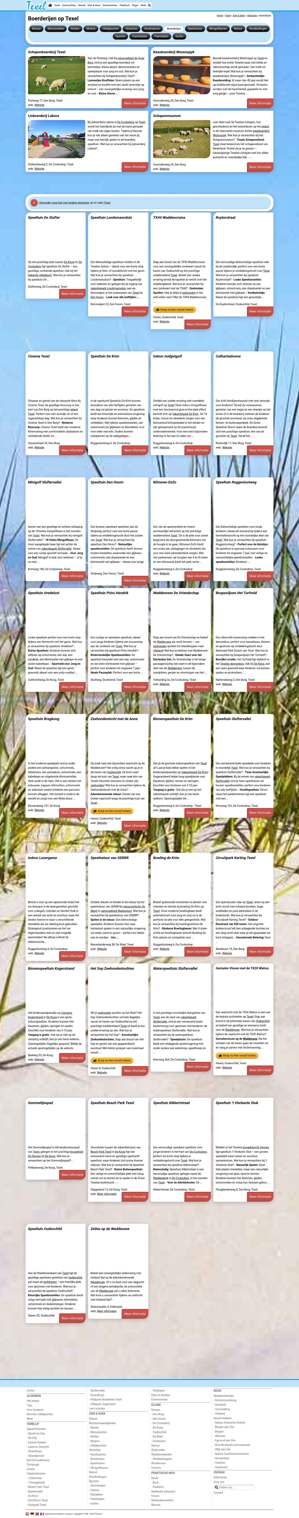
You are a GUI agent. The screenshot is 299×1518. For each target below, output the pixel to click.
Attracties (131, 28)
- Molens (94, 1441)
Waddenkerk (160, 1178)
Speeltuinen (195, 28)
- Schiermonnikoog (225, 1400)
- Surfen (93, 1503)
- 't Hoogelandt (35, 1482)
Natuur (238, 28)
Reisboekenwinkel (162, 1500)
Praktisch (125, 5)
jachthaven (50, 1282)
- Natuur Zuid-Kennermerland (231, 1454)
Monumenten (56, 28)
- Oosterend (158, 1441)
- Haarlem (219, 1462)
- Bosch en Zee (36, 1433)
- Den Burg (157, 1414)
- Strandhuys (34, 1451)
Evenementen (110, 5)
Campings (33, 1464)
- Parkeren (157, 1487)
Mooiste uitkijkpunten (40, 1414)
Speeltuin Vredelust (43, 593)
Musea (36, 28)
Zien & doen (94, 5)
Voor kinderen (35, 1410)
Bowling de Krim (166, 858)
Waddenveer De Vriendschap (176, 593)
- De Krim (32, 1496)
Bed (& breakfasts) (38, 1460)
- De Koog (157, 1427)
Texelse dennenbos (232, 663)
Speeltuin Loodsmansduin (111, 217)
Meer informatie (135, 103)
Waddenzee (164, 642)
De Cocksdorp (125, 122)
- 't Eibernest (34, 1478)
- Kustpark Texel (36, 1505)
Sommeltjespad (40, 1103)
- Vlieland (219, 1413)
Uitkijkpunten (110, 28)
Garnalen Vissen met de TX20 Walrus (242, 968)
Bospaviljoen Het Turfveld (236, 593)
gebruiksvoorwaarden (55, 1514)
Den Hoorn (97, 297)
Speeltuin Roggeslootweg (236, 482)
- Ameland (220, 1404)
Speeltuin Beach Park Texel (112, 1103)
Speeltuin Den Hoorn (107, 482)
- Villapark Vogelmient (102, 1404)
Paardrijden (161, 36)
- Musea (94, 1427)
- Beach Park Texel (38, 1487)
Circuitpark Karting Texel (235, 858)
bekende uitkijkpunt (40, 275)
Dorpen (155, 1410)
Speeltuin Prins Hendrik (109, 593)
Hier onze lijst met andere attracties (64, 202)
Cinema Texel (39, 356)
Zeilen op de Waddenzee (110, 1229)
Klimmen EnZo (164, 482)
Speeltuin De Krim (105, 356)
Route (154, 1478)
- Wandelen (96, 1494)
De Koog (69, 262)
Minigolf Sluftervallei (44, 482)
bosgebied (256, 1147)
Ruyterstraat (225, 217)
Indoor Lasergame (42, 858)
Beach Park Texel (101, 1151)
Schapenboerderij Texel (46, 52)
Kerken (75, 28)
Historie (156, 1468)
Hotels (31, 1469)
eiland (265, 126)
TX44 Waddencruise (169, 217)
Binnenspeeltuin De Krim (173, 719)
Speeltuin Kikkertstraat (171, 1103)
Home (30, 1390)
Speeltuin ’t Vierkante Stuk (237, 1103)
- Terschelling (222, 1409)
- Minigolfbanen (98, 1468)
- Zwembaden (97, 1485)
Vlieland (158, 650)
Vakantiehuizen (36, 1473)
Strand (81, 5)
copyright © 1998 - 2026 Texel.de (87, 1514)
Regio (135, 5)
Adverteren (220, 1477)
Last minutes (97, 1408)
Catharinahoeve (228, 356)
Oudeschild (114, 772)
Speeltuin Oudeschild (45, 1229)
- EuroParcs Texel (37, 1500)
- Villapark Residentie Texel (105, 1399)
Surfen (179, 36)
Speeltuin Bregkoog (43, 719)
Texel (57, 5)
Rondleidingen (258, 28)
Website (39, 105)
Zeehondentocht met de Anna (114, 719)
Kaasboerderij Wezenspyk (173, 52)
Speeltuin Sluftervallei (233, 719)
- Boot (155, 1482)
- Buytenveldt (34, 1491)
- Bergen (219, 1431)
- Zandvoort (220, 1467)
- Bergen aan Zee (224, 1427)
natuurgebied (116, 911)
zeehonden (188, 292)
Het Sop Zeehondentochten (112, 968)
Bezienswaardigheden (102, 1423)
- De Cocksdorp (160, 1423)
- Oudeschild (158, 1432)
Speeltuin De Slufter (44, 217)
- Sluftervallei (97, 1390)
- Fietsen (94, 1490)
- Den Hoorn (158, 1418)
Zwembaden (139, 36)
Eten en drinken (160, 1395)
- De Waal (157, 1436)
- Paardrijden (96, 1499)
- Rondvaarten (97, 1454)
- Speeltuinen (97, 1463)
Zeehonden (158, 1450)
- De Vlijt (32, 1438)
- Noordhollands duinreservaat (232, 1445)
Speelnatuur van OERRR (110, 858)
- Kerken (94, 1436)
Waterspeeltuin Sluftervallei (175, 968)
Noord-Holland (222, 1418)
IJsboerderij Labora (43, 116)
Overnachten (69, 5)
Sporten (120, 36)
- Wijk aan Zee (222, 1449)
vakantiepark (108, 288)
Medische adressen (163, 1491)
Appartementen (36, 1429)
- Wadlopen (158, 1390)
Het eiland (33, 1401)
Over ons (219, 1482)
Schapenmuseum (167, 116)
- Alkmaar (219, 1436)
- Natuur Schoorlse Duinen (229, 1422)
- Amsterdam (221, 1458)
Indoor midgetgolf (167, 356)
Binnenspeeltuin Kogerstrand (51, 968)
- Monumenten (98, 1432)
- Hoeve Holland (36, 1442)
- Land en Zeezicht (38, 1447)
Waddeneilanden (161, 1454)
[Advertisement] (140, 183)
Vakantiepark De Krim (185, 414)
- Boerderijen (96, 1459)
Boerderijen (174, 28)
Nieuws (156, 1505)
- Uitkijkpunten (97, 1445)
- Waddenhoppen (161, 1459)
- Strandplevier (35, 1456)
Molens (91, 28)
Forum (155, 1496)
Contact (218, 1492)
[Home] (50, 5)
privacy (69, 1514)
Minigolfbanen (218, 28)
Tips (29, 1405)
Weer (143, 5)
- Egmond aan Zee (225, 1440)
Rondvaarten (152, 28)
